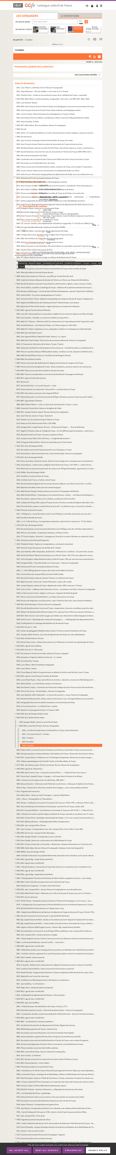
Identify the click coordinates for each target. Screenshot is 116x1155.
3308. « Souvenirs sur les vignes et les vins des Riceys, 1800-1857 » (40, 780)
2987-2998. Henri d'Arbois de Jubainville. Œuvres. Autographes (39, 238)
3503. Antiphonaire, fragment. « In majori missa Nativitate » (38, 886)
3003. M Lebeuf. (46, 257)
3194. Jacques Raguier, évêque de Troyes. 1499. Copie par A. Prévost (49, 585)
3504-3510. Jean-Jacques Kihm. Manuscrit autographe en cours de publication (49, 889)
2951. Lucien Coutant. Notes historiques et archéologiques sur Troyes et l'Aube (45, 114)
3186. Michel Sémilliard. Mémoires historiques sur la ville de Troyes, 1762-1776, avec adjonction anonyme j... (55, 555)
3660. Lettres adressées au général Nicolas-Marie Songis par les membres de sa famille (48, 1036)
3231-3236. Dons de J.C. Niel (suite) (29, 649)
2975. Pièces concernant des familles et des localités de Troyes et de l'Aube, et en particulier (50, 193)
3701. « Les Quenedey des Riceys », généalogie (33, 1093)
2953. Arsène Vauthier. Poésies (27, 121)
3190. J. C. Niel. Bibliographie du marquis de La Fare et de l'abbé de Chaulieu (45, 570)
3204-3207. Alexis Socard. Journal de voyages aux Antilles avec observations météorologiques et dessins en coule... (55, 615)
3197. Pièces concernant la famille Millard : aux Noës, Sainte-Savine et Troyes (45, 597)
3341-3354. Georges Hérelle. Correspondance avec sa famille (38, 836)
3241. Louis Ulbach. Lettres (26, 668)
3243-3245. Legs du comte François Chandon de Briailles (37, 676)
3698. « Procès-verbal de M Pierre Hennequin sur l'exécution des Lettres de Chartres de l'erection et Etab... (55, 1082)
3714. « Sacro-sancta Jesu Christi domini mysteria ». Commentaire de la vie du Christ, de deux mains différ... (54, 1142)
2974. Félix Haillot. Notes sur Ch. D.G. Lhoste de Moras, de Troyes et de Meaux (45, 189)
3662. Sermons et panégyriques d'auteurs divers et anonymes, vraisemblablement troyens (49, 1044)
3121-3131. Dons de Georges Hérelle (29, 446)
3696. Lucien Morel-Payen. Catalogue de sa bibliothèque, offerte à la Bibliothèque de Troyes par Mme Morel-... (55, 1074)
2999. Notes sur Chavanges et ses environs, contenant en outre (39, 242)
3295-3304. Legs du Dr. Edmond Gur (29, 769)
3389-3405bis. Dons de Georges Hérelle (30, 852)
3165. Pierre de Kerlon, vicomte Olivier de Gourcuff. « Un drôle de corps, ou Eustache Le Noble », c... (55, 506)
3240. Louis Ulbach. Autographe (35, 665)
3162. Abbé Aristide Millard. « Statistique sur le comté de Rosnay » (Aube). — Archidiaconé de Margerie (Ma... (55, 495)
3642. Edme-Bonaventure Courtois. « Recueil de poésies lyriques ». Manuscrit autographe (49, 1010)
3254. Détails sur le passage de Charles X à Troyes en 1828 (37, 710)
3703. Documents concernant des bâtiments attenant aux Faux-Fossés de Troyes (46, 1101)
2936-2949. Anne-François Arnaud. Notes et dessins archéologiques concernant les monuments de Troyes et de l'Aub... (55, 106)
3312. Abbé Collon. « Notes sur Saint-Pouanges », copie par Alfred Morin (43, 795)
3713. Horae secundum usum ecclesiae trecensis (34, 1138)
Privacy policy (98, 1150)
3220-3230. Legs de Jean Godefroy (28, 646)
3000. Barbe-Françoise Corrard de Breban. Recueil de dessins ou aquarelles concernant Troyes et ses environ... (55, 246)
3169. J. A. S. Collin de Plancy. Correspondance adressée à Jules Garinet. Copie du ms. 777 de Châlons (54, 521)
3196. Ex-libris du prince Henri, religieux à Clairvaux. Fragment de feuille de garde (46, 593)
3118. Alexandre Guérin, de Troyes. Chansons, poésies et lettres (39, 434)
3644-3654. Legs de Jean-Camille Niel (30, 1018)
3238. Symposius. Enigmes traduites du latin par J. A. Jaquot (39, 657)
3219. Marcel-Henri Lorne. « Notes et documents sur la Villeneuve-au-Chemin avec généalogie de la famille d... (55, 642)
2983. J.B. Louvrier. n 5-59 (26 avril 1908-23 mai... (55, 223)
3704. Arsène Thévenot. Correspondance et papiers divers (37, 1104)
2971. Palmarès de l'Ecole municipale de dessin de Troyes (37, 178)
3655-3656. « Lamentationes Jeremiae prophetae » (35, 1021)
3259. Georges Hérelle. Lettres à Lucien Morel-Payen (38, 722)
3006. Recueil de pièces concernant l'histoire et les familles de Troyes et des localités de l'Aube (51, 268)
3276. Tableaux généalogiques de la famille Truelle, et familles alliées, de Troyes (46, 761)
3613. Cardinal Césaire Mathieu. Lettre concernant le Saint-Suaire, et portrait (45, 968)
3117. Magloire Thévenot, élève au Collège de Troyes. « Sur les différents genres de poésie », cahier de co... (55, 431)
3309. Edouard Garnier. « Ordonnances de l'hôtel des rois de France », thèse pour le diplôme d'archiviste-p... (55, 784)
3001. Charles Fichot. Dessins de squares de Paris (34, 250)
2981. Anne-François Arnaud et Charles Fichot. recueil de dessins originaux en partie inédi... (55, 216)
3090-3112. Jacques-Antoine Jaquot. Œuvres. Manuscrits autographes (42, 412)
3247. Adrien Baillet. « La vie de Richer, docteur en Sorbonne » (39, 683)
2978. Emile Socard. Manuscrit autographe (55, 204)
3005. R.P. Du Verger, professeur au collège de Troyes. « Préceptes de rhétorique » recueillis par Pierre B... (55, 265)
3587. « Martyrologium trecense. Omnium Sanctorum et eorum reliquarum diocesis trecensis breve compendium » (55, 938)
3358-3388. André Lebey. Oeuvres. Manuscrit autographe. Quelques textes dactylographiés (49, 848)
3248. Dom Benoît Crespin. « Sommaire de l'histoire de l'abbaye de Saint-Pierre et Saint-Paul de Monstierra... (55, 687)
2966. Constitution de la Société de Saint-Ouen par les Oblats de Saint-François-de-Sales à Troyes (52, 159)
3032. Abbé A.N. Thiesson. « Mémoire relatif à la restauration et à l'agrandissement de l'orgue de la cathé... (55, 321)
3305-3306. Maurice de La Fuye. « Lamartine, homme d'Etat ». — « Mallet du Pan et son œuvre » (51, 772)
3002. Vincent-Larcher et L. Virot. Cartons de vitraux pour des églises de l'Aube (45, 253)
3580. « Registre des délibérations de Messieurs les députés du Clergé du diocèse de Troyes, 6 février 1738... (55, 912)
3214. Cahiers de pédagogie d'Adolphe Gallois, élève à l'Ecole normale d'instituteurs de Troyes (51, 631)
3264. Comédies (28, 745)
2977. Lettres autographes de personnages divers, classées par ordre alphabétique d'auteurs (50, 201)
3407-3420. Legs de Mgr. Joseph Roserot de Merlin (34, 859)
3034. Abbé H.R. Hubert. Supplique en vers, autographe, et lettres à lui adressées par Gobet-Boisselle (53, 329)
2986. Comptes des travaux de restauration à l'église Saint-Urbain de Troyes (44, 235)
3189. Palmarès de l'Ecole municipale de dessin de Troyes (37, 566)
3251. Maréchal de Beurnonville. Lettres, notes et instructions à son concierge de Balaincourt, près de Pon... (55, 698)
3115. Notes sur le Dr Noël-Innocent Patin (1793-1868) (36, 423)
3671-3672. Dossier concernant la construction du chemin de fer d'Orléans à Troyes (47, 1059)
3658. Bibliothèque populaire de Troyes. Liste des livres (36, 1029)
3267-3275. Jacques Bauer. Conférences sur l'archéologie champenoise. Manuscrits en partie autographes (54, 757)
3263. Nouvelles (28, 741)
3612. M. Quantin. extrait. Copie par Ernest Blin (54, 965)
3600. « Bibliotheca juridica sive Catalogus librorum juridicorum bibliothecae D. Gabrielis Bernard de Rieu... (55, 950)
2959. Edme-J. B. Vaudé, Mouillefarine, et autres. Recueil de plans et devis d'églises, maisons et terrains (54, 133)
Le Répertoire (70, 16)
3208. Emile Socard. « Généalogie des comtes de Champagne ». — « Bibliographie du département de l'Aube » (55, 619)
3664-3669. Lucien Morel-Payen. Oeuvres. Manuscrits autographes (40, 1051)
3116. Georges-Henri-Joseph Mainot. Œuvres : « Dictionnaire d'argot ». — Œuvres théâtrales (50, 427)
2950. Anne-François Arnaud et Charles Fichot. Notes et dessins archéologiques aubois (48, 110)
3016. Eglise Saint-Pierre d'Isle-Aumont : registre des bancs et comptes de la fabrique (47, 306)
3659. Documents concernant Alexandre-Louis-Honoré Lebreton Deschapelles (45, 1033)
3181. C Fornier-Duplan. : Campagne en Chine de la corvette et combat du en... (55, 536)
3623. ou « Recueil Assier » (41, 995)
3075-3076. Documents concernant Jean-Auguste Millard (37, 393)
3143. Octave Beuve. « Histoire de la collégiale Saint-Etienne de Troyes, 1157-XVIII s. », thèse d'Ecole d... (54, 464)
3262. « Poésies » (28, 738)
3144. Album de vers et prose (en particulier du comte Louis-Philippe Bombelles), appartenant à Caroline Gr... (55, 468)
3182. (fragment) (32, 540)
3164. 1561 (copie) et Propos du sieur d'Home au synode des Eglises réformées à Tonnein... (55, 502)
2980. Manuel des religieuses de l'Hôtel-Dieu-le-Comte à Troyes (39, 212)
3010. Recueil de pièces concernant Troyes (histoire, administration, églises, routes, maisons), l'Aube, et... (54, 284)
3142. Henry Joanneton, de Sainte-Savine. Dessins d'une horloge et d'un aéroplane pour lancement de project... (55, 461)
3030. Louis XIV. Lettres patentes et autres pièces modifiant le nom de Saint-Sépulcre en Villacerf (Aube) (54, 314)
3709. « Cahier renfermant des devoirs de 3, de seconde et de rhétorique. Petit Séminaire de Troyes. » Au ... (55, 1123)
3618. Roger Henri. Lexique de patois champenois (34, 987)
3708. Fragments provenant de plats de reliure (33, 1119)
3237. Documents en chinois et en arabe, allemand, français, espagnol (42, 653)
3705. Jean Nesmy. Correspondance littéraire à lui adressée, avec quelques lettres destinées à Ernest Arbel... (54, 1108)
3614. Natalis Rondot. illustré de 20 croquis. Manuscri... (55, 972)
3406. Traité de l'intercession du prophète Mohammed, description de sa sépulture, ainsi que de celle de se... (55, 855)
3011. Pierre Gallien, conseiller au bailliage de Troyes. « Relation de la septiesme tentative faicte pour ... (54, 287)
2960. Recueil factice (24, 136)
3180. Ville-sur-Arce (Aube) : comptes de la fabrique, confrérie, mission (42, 533)
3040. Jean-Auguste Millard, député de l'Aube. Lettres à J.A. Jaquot (41, 336)
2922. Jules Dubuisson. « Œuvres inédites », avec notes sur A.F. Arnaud (42, 91)
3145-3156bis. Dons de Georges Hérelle (30, 472)
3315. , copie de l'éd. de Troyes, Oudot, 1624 (50, 806)
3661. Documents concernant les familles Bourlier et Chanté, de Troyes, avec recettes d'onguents (52, 1040)
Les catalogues (27, 16)
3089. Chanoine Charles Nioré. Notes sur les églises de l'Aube (38, 408)
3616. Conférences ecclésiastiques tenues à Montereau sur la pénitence (42, 980)
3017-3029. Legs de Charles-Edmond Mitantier (33, 310)
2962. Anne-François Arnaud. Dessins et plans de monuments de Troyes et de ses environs (49, 144)
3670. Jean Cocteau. (28, 1055)
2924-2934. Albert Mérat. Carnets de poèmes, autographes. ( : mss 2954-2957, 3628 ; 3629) (52, 99)
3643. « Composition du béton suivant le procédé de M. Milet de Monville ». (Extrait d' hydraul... (55, 1014)
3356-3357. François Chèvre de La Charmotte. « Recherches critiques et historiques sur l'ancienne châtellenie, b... (54, 844)
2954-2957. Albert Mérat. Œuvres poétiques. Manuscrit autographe (41, 125)
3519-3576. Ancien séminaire (26, 897)
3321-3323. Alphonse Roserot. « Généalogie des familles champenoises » (43, 821)
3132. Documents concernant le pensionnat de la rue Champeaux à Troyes (43, 450)
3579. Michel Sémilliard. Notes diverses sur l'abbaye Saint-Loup (40, 908)
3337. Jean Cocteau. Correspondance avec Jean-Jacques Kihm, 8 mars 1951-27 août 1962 (49, 829)
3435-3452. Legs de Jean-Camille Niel (30, 870)
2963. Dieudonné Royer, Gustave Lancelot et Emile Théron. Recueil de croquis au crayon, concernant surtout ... (55, 148)
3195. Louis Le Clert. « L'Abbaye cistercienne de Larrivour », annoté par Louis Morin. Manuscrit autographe (55, 589)
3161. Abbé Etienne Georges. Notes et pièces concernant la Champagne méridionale (47, 491)
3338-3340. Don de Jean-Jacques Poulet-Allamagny (35, 833)
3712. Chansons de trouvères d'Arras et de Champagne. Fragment (40, 1134)
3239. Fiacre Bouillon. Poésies (27, 661)
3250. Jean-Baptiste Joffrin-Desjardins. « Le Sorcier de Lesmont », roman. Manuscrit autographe (52, 695)
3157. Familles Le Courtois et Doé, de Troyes (32, 476)
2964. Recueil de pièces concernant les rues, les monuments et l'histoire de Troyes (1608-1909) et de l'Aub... (54, 152)
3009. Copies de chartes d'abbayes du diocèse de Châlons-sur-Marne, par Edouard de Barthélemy (52, 280)
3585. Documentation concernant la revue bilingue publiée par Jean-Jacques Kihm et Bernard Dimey (54, 931)
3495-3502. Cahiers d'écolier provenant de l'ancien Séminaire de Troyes (42, 882)
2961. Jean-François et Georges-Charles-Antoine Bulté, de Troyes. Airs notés (44, 140)
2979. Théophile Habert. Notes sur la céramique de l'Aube (37, 208)
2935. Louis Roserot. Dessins (26, 102)
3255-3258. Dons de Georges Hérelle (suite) (32, 714)
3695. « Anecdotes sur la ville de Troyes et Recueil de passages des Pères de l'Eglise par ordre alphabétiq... (55, 1070)
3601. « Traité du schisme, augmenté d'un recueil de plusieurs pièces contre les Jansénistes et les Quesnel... (55, 953)
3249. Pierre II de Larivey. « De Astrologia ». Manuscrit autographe (40, 691)
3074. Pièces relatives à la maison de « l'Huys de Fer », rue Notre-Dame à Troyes (45, 389)
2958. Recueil (21, 129)
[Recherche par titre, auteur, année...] (55, 21)
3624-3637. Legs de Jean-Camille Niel (30, 999)
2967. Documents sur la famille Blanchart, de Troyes (35, 163)
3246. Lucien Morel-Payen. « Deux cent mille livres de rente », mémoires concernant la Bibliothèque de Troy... (55, 680)
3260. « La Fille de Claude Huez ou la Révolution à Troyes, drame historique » (50, 730)
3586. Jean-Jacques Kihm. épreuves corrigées (36, 935)
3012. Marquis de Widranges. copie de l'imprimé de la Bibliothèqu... (55, 291)
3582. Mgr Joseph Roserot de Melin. (55, 919)
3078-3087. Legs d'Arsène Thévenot (29, 400)
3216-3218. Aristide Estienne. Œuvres (30, 638)
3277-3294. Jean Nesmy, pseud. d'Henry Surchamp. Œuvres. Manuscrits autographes (47, 765)
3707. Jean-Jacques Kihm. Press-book (30, 1116)
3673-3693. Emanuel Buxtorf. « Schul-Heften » (33, 1063)
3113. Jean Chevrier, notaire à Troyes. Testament (34, 416)
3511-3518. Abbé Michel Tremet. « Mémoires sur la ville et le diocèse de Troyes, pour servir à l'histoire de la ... (54, 893)
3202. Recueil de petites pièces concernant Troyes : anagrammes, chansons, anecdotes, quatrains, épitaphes (55, 608)
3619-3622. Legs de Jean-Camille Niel (30, 991)
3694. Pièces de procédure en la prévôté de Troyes (34, 1067)
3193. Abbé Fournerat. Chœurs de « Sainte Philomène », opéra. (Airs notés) (44, 582)
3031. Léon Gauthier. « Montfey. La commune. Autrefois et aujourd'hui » (42, 317)
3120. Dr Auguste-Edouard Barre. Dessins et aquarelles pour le (44, 442)
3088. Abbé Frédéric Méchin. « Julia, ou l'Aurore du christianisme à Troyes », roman (47, 404)
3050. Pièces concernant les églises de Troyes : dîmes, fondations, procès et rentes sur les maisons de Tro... (54, 367)
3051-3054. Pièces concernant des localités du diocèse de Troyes (40, 370)
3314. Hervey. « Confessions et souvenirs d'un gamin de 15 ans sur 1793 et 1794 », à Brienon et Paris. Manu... (55, 803)
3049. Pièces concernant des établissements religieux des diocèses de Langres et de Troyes (49, 363)
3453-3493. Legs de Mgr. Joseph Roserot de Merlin (34, 874)
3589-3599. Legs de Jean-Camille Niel (30, 946)
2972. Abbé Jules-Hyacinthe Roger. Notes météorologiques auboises (41, 182)
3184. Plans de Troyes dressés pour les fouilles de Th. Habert (38, 548)
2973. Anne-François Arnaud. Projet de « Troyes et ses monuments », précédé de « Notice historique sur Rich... (55, 185)
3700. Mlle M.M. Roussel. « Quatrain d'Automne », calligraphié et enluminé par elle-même (49, 1089)
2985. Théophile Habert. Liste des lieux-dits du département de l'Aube (42, 231)
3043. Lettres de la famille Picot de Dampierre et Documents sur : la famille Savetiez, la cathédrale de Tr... (55, 348)
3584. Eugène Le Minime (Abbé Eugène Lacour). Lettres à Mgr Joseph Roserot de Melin (48, 927)
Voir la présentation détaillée (86, 74)
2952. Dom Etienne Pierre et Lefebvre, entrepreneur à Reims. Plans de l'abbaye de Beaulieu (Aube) (52, 118)
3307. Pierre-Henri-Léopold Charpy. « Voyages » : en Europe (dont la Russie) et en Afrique (49, 776)
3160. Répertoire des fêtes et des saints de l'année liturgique (38, 487)
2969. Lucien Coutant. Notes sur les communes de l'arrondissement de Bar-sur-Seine (47, 170)
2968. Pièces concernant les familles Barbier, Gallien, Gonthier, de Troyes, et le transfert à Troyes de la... (54, 167)
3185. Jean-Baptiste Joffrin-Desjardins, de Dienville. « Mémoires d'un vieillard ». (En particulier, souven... (55, 551)
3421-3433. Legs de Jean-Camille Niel (30, 863)
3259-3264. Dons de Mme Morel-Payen (30, 717)
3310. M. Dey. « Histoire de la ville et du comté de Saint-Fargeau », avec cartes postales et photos (52, 787)
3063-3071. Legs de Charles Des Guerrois (31, 378)
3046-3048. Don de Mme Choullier (28, 359)
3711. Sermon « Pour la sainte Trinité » (30, 1131)
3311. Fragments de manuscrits (28, 791)
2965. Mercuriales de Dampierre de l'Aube (31, 155)
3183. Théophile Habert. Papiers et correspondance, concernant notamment (44, 544)
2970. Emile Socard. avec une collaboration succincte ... (55, 174)
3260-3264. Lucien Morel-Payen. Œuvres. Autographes (39, 726)
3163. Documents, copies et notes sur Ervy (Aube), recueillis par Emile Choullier (45, 499)
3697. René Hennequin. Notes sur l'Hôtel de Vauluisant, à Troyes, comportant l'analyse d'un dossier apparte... (55, 1078)
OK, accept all (19, 1150)
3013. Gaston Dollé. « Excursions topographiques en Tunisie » (39, 295)
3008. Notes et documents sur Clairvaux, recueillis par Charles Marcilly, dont (44, 276)
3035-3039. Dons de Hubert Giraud (29, 333)
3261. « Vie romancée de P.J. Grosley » (36, 734)
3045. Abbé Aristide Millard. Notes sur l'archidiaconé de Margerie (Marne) (43, 355)
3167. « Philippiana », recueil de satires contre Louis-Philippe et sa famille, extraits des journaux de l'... (54, 514)
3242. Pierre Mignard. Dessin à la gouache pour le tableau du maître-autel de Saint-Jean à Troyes (52, 672)
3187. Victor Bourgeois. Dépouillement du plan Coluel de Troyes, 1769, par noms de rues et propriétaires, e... (55, 559)
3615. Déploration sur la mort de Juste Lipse (32, 976)
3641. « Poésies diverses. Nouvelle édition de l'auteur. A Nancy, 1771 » (42, 1006)
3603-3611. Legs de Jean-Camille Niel (30, 961)
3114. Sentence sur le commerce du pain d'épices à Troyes (37, 419)
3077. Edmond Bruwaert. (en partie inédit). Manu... (55, 397)
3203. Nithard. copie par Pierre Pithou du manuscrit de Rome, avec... (55, 612)
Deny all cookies (47, 1150)
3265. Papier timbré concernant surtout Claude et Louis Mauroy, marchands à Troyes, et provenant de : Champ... (55, 750)
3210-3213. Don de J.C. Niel (26, 627)
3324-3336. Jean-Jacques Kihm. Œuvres (31, 825)
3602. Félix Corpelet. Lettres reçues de (30, 957)
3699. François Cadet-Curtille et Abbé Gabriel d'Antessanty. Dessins (41, 1085)
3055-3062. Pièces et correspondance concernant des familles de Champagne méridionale (49, 374)
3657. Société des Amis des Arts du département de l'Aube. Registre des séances (45, 1025)
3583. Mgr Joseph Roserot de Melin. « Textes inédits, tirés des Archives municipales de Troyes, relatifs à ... (55, 923)
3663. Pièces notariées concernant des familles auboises (37, 1048)
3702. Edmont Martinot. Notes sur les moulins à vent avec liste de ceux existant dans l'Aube (50, 1097)
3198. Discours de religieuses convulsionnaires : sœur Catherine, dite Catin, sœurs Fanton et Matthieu (54, 600)
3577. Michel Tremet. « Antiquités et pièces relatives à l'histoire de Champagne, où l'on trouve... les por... (54, 901)
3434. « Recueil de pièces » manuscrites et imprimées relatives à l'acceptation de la (54, 867)
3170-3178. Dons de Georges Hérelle (29, 525)
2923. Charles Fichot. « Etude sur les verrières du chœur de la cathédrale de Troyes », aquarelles (51, 95)
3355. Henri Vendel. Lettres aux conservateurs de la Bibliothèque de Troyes (44, 840)
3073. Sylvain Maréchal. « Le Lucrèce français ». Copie (36, 385)
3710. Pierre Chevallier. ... (55, 1127)
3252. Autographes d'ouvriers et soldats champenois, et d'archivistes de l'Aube (45, 702)
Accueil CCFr (18, 40)
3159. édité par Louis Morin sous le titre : (54, 483)
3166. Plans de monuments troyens (29, 510)
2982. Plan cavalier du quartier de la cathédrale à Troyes (37, 219)
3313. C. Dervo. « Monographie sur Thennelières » (34, 799)
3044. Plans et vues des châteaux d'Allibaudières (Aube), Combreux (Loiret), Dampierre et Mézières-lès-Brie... (55, 351)
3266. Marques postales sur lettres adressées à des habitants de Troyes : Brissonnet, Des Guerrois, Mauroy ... (55, 753)
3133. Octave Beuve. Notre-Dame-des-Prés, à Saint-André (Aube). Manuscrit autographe (49, 453)
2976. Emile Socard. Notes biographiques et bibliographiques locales (42, 197)
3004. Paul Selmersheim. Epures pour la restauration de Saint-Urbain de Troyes (45, 261)
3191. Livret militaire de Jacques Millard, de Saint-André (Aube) (39, 574)
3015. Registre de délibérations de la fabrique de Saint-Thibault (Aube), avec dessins (47, 302)
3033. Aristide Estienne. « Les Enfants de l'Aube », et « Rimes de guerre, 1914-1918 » (46, 325)
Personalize (73, 1150)
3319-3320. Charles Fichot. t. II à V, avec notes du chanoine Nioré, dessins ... (55, 818)
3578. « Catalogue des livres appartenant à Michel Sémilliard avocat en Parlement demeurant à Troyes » (55, 904)
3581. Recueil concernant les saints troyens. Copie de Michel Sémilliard (42, 916)
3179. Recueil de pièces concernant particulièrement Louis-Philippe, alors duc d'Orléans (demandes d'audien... (55, 529)
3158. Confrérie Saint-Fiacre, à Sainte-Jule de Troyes (35, 480)
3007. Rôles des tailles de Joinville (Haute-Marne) (34, 272)
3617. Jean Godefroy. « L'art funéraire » (30, 984)
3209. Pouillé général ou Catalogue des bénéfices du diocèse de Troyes (42, 623)
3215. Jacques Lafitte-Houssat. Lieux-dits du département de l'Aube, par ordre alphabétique (50, 634)
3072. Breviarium (22, 382)
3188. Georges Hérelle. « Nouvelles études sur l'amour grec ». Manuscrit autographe (47, 563)
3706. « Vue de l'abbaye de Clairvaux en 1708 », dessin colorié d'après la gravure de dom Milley (51, 1112)
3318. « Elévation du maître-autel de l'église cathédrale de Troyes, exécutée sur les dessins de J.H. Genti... (55, 814)
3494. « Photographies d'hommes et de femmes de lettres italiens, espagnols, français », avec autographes (54, 878)
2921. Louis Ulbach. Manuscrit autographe (39, 87)
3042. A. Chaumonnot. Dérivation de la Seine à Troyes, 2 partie (39, 344)
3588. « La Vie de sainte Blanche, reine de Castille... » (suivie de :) (40, 942)
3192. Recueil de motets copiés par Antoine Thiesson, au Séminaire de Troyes (45, 578)
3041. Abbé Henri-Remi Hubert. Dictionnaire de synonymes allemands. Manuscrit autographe (51, 340)
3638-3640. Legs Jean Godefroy (27, 1002)
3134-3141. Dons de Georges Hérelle (29, 457)
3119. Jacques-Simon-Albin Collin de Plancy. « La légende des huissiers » (43, 438)
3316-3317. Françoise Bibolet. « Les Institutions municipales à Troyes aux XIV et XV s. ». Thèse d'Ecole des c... (55, 810)
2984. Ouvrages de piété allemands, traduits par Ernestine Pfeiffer (40, 227)
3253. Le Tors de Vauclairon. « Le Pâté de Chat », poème (36, 706)
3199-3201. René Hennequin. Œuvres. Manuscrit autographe (38, 604)
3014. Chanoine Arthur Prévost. (55, 299)
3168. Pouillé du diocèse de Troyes (29, 517)
